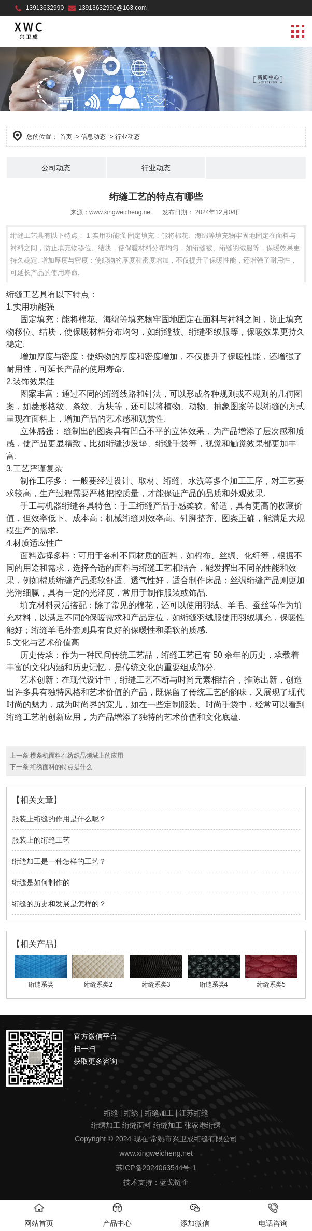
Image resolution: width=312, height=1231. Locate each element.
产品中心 (117, 1215)
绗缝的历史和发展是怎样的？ (59, 904)
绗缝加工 (159, 1113)
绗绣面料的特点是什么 (60, 767)
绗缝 (111, 1113)
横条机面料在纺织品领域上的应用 (76, 755)
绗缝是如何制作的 (41, 882)
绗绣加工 (105, 1125)
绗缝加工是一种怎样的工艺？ (59, 861)
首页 (66, 136)
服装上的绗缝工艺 (41, 840)
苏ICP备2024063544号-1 (156, 1168)
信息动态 (93, 136)
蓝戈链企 (174, 1182)
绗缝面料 (136, 1125)
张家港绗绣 (203, 1125)
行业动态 (156, 168)
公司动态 (55, 168)
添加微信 (194, 1215)
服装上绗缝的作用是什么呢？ (59, 819)
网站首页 (38, 1215)
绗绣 (131, 1113)
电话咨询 (273, 1215)
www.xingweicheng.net (120, 212)
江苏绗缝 (193, 1113)
